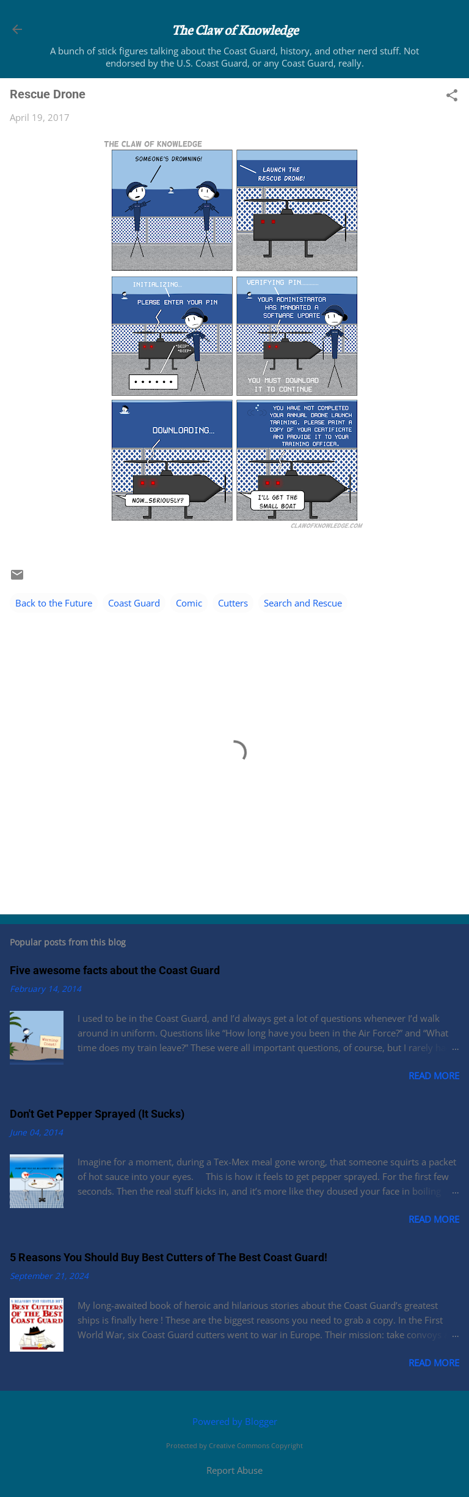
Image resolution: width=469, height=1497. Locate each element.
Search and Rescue (303, 603)
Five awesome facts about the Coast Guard (115, 970)
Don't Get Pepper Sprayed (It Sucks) (97, 1113)
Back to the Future (53, 603)
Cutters (233, 603)
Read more (434, 1075)
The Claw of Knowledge (235, 29)
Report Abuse (234, 1470)
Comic (189, 603)
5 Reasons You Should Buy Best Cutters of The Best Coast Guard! (168, 1257)
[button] (452, 96)
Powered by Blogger (234, 1421)
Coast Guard (134, 603)
